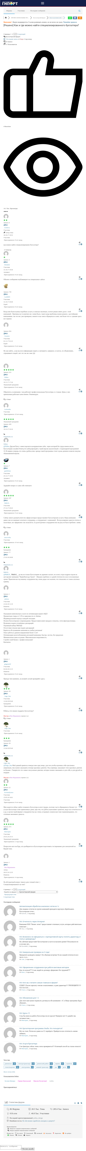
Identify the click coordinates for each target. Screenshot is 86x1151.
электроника (25, 1067)
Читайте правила (70, 22)
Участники (21, 11)
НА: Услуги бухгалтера (28, 1043)
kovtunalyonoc (8, 792)
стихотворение (10, 1067)
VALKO (7, 336)
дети (64, 1067)
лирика (57, 1063)
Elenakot (7, 265)
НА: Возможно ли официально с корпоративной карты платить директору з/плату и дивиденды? (50, 938)
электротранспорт (24, 1063)
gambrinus (7, 471)
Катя (23, 972)
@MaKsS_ (7, 574)
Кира (21, 39)
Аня (23, 959)
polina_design (38, 1118)
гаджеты (69, 1063)
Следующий (21, 34)
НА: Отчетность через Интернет (32, 921)
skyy (23, 929)
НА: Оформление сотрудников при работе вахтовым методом (44, 967)
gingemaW (7, 664)
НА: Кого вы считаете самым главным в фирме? (38, 982)
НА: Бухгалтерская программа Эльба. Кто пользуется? (41, 1028)
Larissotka (7, 409)
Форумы (9, 11)
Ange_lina (7, 696)
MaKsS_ (7, 503)
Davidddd (25, 946)
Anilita (51, 1081)
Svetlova (7, 227)
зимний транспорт (42, 1067)
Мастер (6, 716)
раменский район (43, 1063)
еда (56, 1067)
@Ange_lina (8, 765)
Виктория (7, 832)
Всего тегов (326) (9, 1072)
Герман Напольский (24, 1081)
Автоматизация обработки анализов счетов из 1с (39, 906)
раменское (8, 1063)
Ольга (23, 990)
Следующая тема (9, 897)
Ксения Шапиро (10, 1081)
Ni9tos (6, 377)
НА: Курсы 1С (24, 1013)
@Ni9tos (6, 446)
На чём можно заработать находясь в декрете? (38, 1121)
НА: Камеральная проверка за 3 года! (34, 952)
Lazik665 (7, 297)
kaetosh (24, 913)
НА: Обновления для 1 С (29, 998)
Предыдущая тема (10, 894)
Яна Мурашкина (15, 716)
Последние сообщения (37, 11)
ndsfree (6, 599)
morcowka (7, 537)
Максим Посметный (40, 1081)
